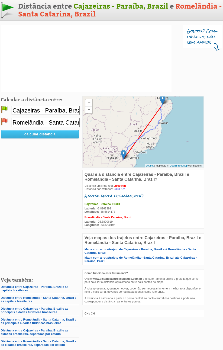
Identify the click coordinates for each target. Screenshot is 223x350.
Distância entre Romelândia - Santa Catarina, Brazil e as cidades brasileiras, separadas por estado (39, 343)
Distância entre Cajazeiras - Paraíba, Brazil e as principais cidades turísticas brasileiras (34, 310)
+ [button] (88, 102)
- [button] (88, 109)
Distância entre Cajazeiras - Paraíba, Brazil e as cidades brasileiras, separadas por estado (34, 332)
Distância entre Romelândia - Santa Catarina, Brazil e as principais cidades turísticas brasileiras (39, 321)
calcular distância (39, 134)
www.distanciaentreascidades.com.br (117, 278)
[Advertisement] (62, 58)
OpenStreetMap (179, 165)
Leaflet (150, 165)
